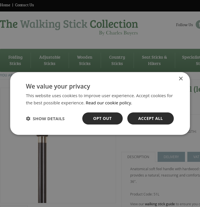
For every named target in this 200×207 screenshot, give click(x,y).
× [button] (180, 79)
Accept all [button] (150, 118)
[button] (45, 118)
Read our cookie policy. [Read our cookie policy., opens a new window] (109, 103)
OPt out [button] (102, 118)
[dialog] (100, 103)
